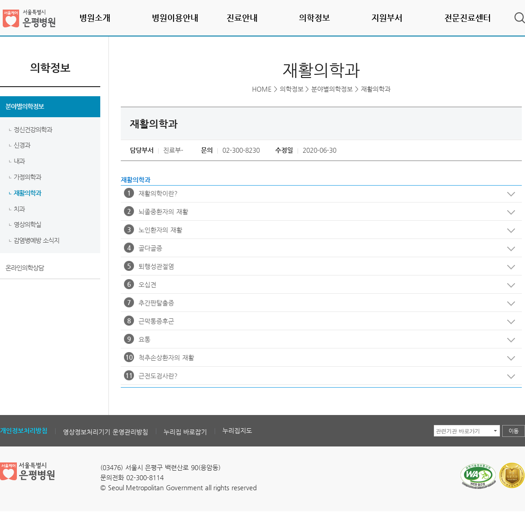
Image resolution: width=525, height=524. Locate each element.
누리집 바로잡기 (185, 432)
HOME (262, 89)
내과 (19, 161)
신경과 (22, 145)
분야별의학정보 (24, 106)
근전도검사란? (318, 377)
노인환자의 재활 (318, 231)
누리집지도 (237, 430)
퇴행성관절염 (318, 268)
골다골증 (318, 250)
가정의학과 (27, 177)
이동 (514, 431)
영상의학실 (27, 224)
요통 (318, 341)
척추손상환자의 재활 (318, 359)
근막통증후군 (318, 323)
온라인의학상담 (24, 267)
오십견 (318, 286)
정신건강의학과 (33, 129)
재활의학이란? (318, 195)
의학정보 (292, 89)
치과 (19, 209)
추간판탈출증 (318, 304)
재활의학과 (27, 193)
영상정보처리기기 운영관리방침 (105, 432)
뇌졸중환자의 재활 (318, 213)
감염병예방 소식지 (36, 240)
